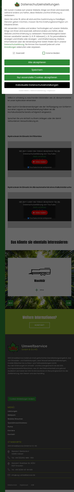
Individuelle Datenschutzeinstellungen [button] (37, 84)
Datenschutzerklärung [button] (38, 91)
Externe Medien (51, 53)
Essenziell (18, 53)
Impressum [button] (51, 91)
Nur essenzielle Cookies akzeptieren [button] (37, 77)
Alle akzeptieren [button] (37, 62)
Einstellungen (10, 47)
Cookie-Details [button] (24, 91)
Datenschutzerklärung (14, 44)
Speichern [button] (37, 69)
